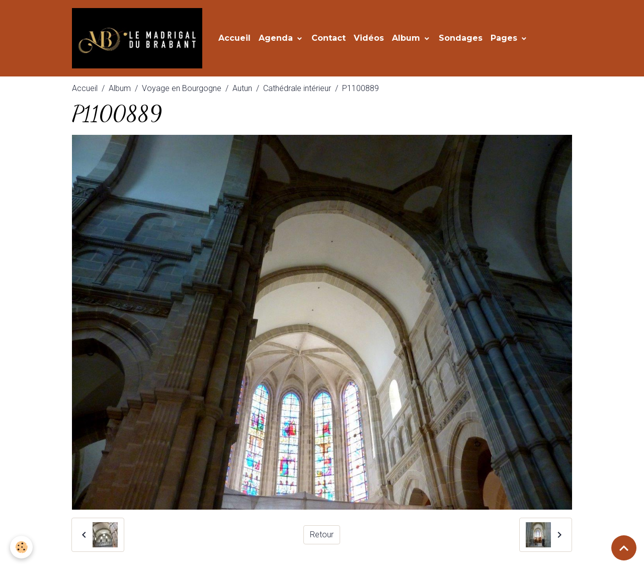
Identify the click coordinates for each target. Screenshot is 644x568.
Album (407, 38)
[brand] (139, 38)
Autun (242, 88)
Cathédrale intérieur (297, 88)
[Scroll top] (623, 547)
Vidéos (369, 38)
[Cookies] (21, 547)
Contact (328, 38)
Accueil (234, 38)
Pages (505, 38)
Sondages (460, 38)
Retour (322, 534)
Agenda (277, 38)
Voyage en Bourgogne (181, 88)
